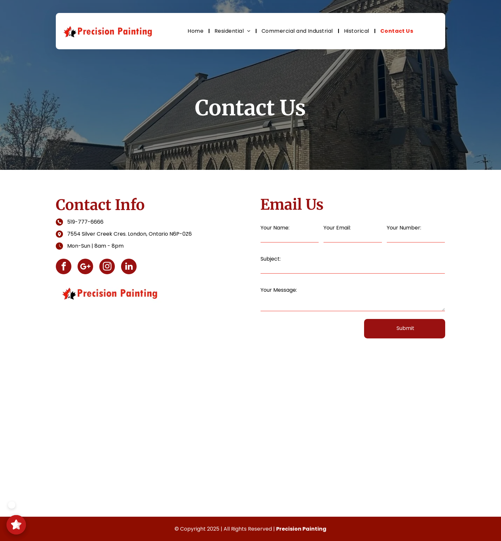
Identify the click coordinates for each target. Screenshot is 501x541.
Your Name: (275, 227)
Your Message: (279, 290)
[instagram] (107, 267)
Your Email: (337, 227)
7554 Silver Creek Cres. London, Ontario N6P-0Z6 (129, 234)
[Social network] (85, 267)
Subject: (271, 259)
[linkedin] (129, 267)
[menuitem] (196, 31)
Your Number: (404, 227)
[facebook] (63, 267)
